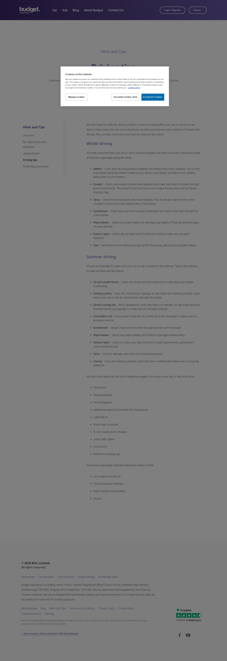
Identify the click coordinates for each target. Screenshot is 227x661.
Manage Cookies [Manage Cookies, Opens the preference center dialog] (76, 97)
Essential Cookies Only (125, 97)
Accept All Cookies (152, 97)
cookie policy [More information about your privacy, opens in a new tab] (134, 88)
